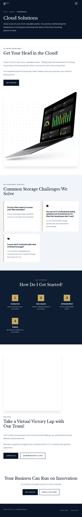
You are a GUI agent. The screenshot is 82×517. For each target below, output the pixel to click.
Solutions (12, 12)
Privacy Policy (64, 510)
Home (5, 12)
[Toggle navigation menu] (76, 3)
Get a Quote (30, 492)
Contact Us (10, 455)
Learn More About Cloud (33, 455)
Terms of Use (75, 510)
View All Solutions (49, 492)
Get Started (11, 82)
